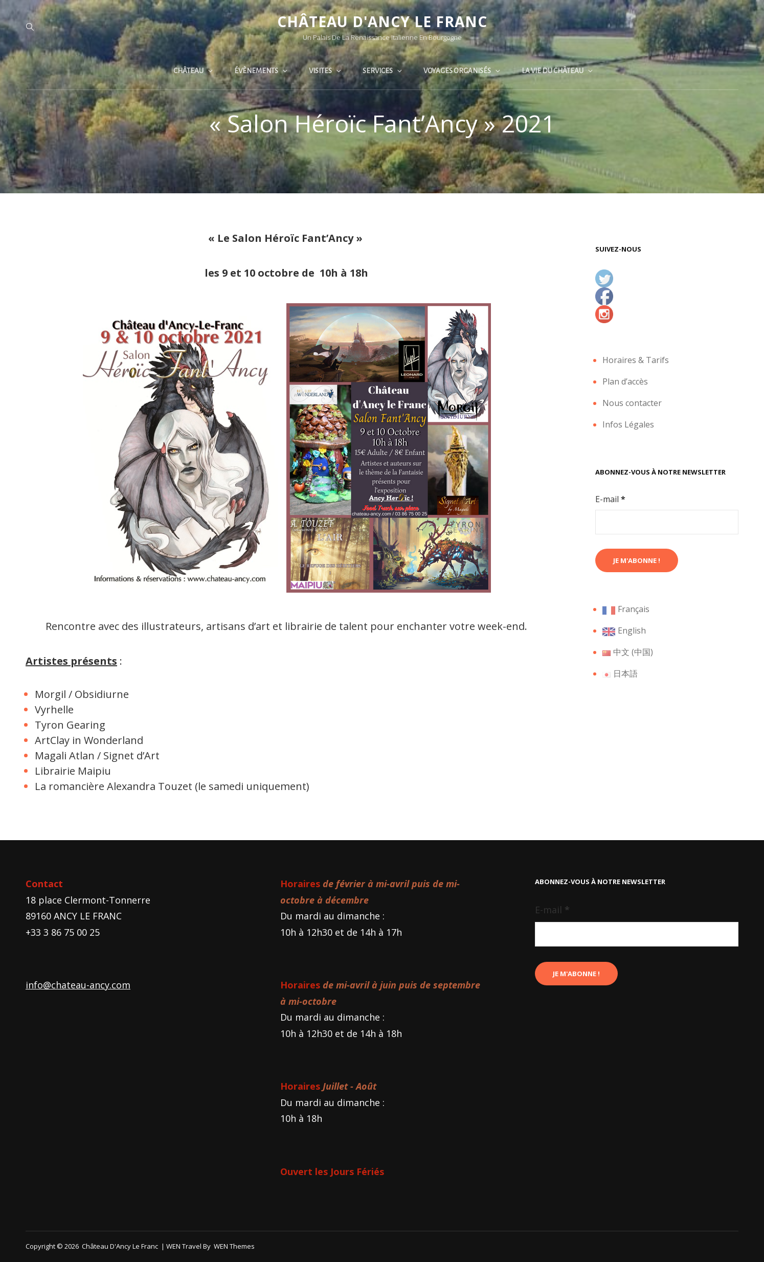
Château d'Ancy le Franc (382, 21)
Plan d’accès (625, 381)
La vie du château (558, 71)
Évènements (261, 71)
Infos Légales (628, 424)
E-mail (610, 499)
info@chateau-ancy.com (78, 985)
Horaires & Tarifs (635, 360)
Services (383, 71)
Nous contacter (632, 403)
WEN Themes (234, 1246)
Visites (326, 71)
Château (193, 71)
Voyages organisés (462, 71)
